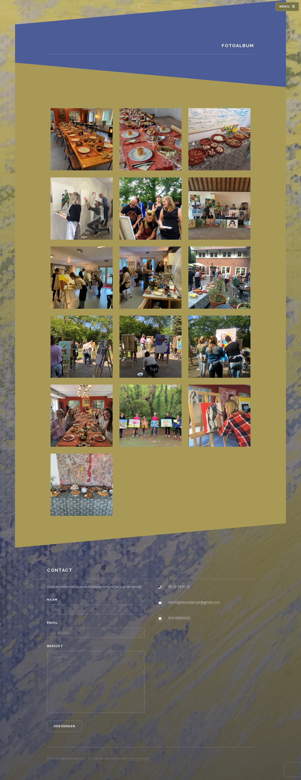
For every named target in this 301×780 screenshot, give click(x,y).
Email (52, 622)
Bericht (55, 646)
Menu (284, 6)
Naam (52, 599)
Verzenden (64, 726)
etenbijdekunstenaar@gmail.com (194, 602)
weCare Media (139, 758)
